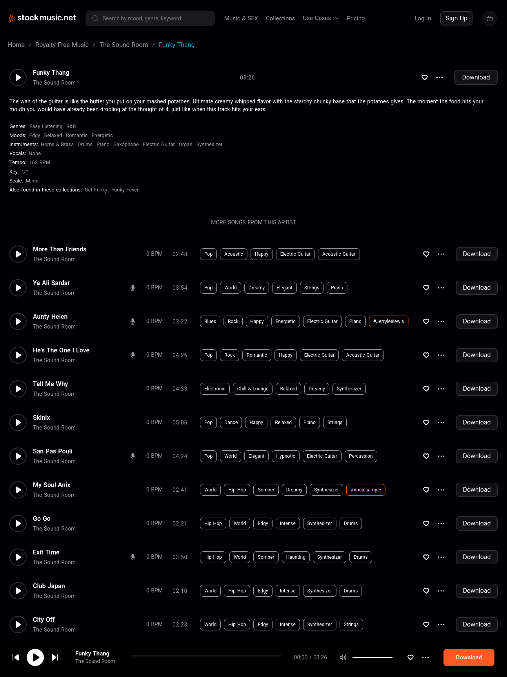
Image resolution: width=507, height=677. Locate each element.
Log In (422, 18)
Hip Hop (237, 490)
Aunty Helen (50, 317)
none (35, 153)
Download (476, 77)
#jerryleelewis (388, 321)
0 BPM (154, 254)
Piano (102, 144)
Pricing (356, 18)
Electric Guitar (159, 144)
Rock (233, 321)
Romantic (76, 135)
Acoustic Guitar (339, 254)
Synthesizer (209, 144)
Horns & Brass (57, 144)
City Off (44, 620)
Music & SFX (241, 18)
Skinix (41, 418)
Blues (210, 321)
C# (25, 172)
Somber (266, 490)
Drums (85, 144)
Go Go (42, 519)
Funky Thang (92, 653)
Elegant (284, 288)
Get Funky (96, 190)
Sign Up (456, 18)
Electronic (214, 389)
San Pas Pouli (53, 451)
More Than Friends (59, 249)
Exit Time (46, 552)
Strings (311, 288)
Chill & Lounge (253, 389)
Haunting (295, 557)
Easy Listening (45, 126)
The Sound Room (95, 661)
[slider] (392, 657)
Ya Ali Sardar (51, 283)
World (230, 288)
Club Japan (49, 586)
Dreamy (257, 288)
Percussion (361, 456)
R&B (71, 126)
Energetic (102, 135)
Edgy (34, 135)
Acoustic (233, 254)
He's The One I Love (61, 350)
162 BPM (39, 162)
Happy (262, 254)
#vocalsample (366, 490)
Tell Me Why (50, 384)
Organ (186, 144)
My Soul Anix (51, 485)
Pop (208, 254)
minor (32, 181)
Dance (231, 422)
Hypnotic (285, 456)
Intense (288, 523)
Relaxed (53, 135)
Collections (280, 18)
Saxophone (125, 144)
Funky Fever (125, 190)
